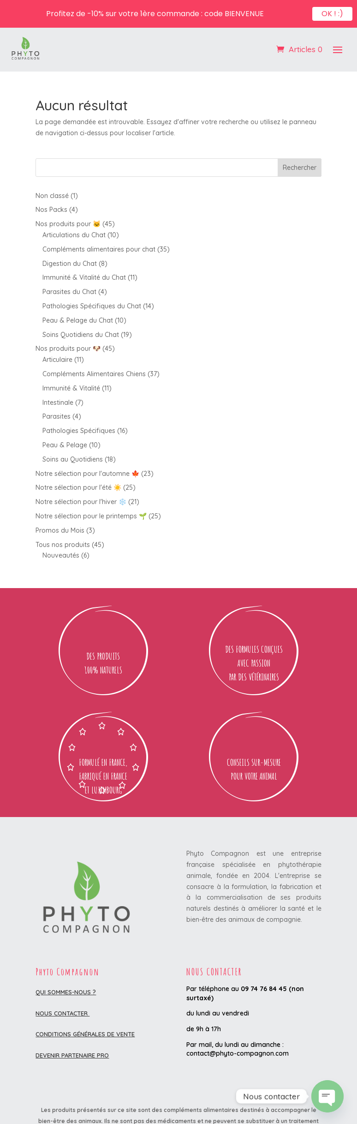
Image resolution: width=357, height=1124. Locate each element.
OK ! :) (332, 11)
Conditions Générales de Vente (85, 1034)
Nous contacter (62, 1013)
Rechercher (299, 167)
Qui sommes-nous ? (66, 992)
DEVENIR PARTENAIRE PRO (72, 1055)
